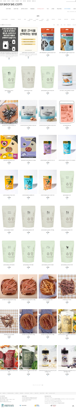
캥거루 (72, 19)
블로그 (31, 393)
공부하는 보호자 (24, 8)
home (68, 11)
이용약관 (16, 393)
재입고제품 (59, 8)
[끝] (42, 385)
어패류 (40, 20)
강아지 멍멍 (8, 8)
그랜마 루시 (36, 393)
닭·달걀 (12, 19)
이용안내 (4, 393)
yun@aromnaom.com (58, 401)
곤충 (47, 20)
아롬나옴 (21, 393)
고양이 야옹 (16, 8)
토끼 (34, 20)
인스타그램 (27, 393)
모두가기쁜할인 (67, 8)
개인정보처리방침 (10, 393)
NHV (47, 393)
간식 (75, 11)
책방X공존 (32, 8)
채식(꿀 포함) (4, 19)
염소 (52, 19)
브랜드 (74, 8)
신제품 (52, 8)
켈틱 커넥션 (42, 393)
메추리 (30, 19)
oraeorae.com (11, 4)
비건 (48, 8)
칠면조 (65, 19)
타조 (28, 20)
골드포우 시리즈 (52, 393)
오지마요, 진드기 (40, 8)
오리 (59, 19)
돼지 (18, 19)
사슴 (36, 19)
